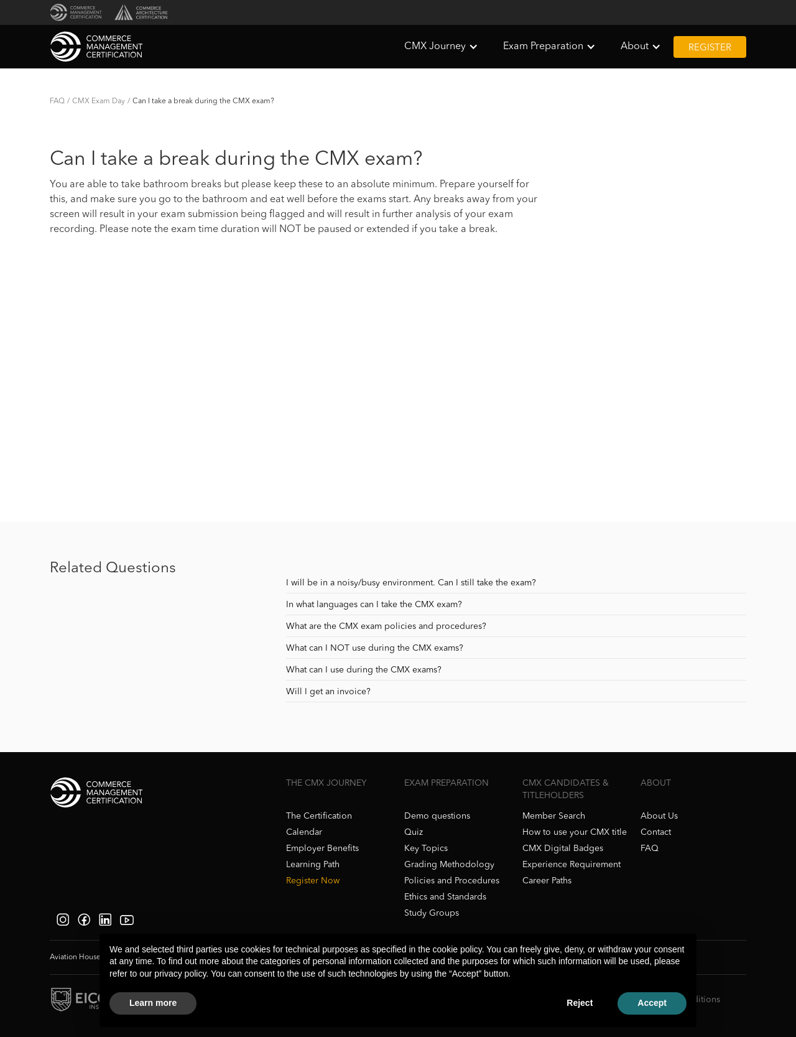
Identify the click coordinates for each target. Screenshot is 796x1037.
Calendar (304, 832)
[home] (96, 46)
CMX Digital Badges (562, 848)
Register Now (313, 881)
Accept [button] (652, 1003)
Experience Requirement (571, 864)
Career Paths (547, 881)
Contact (656, 832)
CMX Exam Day (98, 101)
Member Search (553, 816)
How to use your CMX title (574, 832)
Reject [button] (580, 1003)
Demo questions (437, 816)
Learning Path (313, 864)
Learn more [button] (153, 1003)
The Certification (319, 816)
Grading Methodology (449, 864)
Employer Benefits (322, 848)
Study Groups (431, 913)
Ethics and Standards (445, 897)
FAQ (57, 101)
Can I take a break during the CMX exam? (203, 101)
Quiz (413, 832)
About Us (659, 816)
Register (709, 48)
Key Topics (426, 848)
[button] (441, 46)
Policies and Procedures (451, 881)
